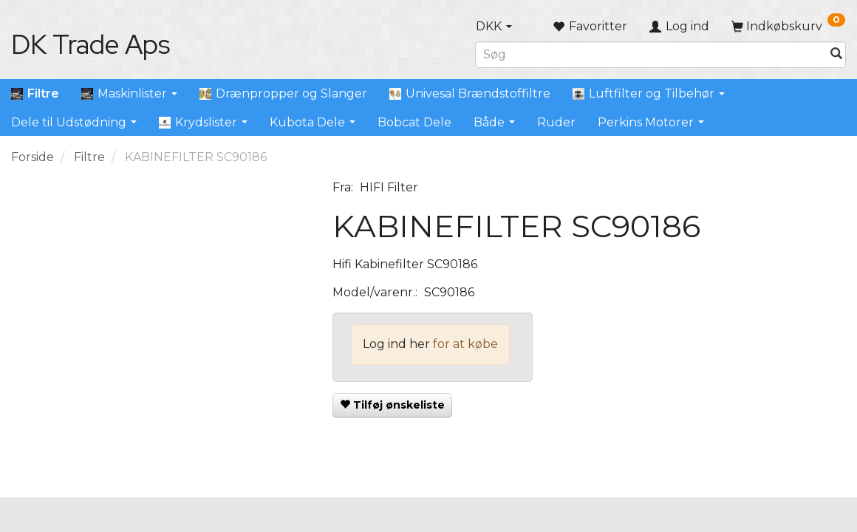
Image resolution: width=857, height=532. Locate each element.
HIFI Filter (389, 187)
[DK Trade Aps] (90, 44)
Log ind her (396, 344)
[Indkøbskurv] (788, 26)
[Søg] (836, 54)
